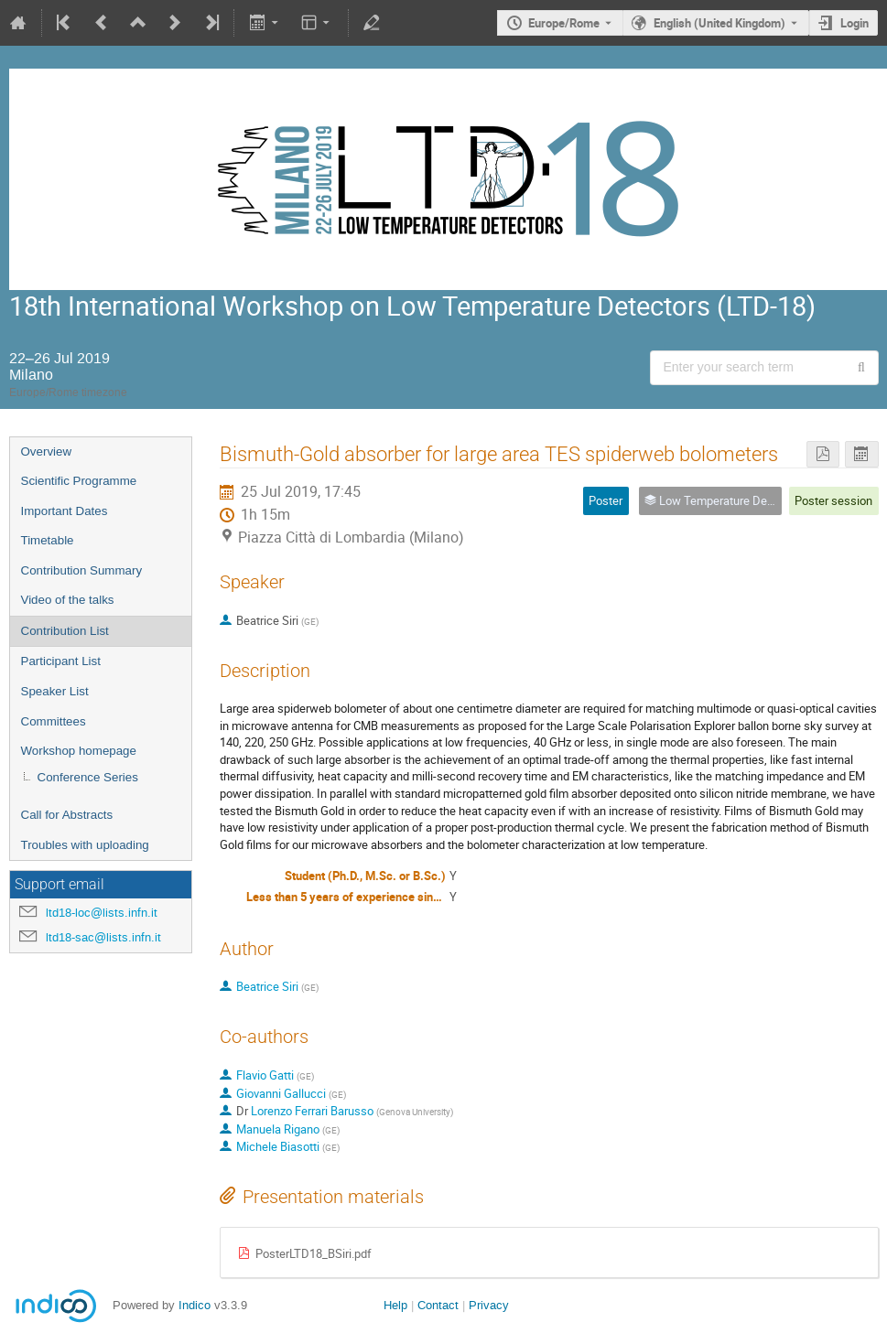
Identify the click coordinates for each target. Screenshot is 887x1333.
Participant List (61, 661)
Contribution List (65, 631)
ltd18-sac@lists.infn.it (103, 937)
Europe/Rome (564, 23)
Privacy (489, 1305)
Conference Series (88, 777)
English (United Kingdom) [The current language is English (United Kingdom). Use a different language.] (719, 23)
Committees (53, 721)
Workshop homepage (78, 751)
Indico (194, 1305)
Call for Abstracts (67, 815)
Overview (46, 451)
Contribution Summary (82, 570)
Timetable (47, 540)
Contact (438, 1305)
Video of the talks (67, 600)
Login (854, 23)
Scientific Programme (79, 481)
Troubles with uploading (85, 845)
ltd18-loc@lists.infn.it (101, 912)
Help (395, 1305)
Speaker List (55, 691)
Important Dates (64, 511)
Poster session (833, 500)
